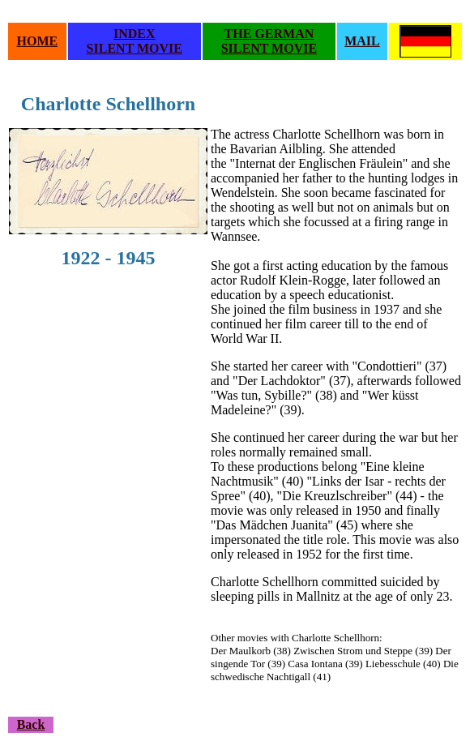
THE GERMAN (269, 34)
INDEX (134, 34)
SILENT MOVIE (134, 48)
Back (31, 724)
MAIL (362, 41)
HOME (37, 41)
